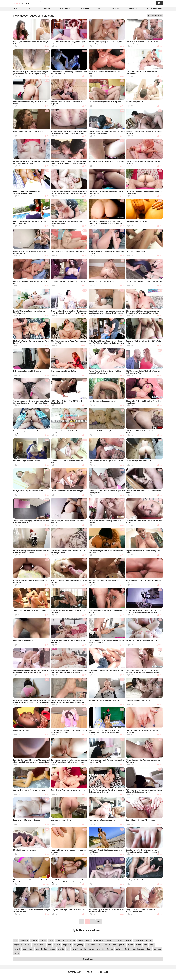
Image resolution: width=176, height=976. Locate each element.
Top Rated (47, 8)
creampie (100, 949)
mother (128, 940)
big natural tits (99, 940)
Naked (21, 3)
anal (87, 945)
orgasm (130, 945)
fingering (43, 940)
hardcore (107, 945)
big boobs (157, 949)
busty (149, 949)
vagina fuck (18, 945)
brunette (61, 949)
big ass (27, 945)
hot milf (75, 949)
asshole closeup (139, 949)
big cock (149, 940)
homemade (24, 940)
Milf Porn (133, 8)
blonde (138, 945)
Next (98, 922)
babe (152, 945)
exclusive (119, 949)
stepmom (110, 949)
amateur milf (111, 940)
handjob (17, 949)
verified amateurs (39, 945)
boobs (16, 953)
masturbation (138, 940)
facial (114, 945)
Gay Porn (115, 8)
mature (80, 940)
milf (15, 940)
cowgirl (91, 949)
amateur (52, 949)
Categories (84, 8)
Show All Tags (88, 959)
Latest (30, 8)
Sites (100, 8)
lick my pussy (96, 945)
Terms (89, 972)
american (34, 940)
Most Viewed (65, 8)
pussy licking (78, 945)
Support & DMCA (74, 972)
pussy (51, 940)
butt (24, 949)
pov (68, 949)
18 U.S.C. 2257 (103, 972)
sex (37, 949)
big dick (44, 949)
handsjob (57, 945)
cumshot (83, 949)
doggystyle (71, 940)
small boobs (60, 940)
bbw (49, 945)
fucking (127, 949)
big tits (31, 949)
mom (145, 945)
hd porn (120, 940)
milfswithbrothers (154, 8)
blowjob (88, 940)
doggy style (67, 945)
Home (16, 8)
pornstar (122, 945)
